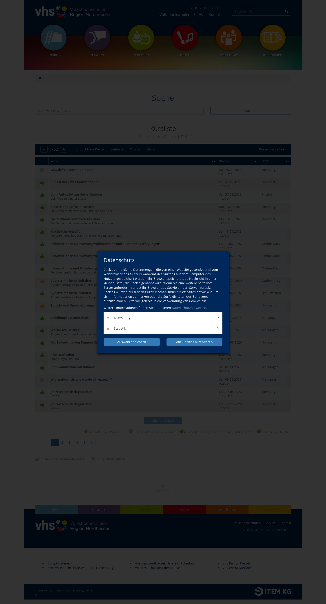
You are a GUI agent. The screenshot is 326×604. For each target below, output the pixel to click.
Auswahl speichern (131, 342)
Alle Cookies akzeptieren (194, 342)
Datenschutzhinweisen (189, 308)
